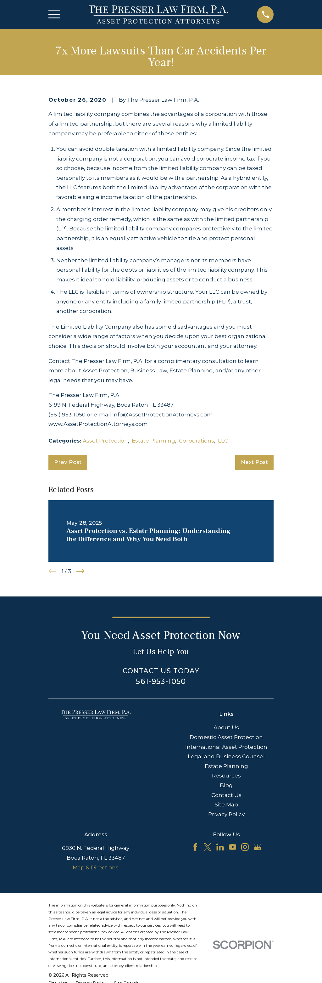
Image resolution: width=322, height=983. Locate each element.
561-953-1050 (161, 681)
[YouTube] (232, 847)
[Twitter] (207, 847)
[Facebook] (195, 847)
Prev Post (67, 462)
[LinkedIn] (220, 847)
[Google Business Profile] (257, 847)
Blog (226, 785)
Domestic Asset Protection (226, 737)
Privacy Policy (226, 814)
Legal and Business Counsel (226, 756)
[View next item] (80, 571)
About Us (226, 727)
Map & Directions (96, 867)
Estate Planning (153, 441)
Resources (226, 775)
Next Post (254, 462)
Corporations (196, 441)
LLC (223, 441)
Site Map (226, 804)
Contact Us (226, 795)
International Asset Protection (226, 747)
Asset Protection (105, 441)
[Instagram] (245, 847)
